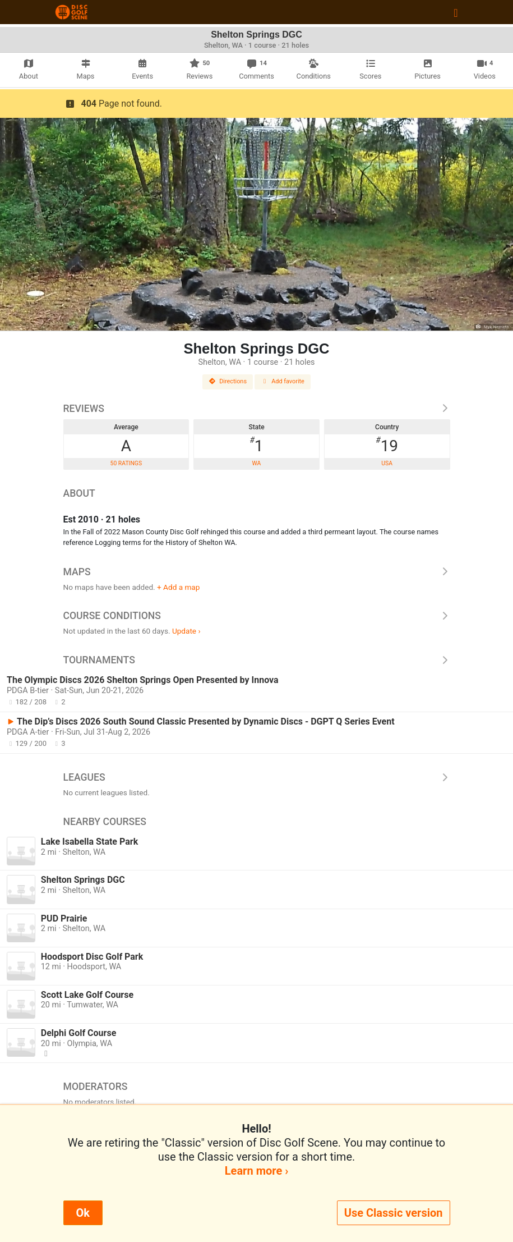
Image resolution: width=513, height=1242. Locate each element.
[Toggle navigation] (455, 12)
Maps (256, 572)
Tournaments (256, 660)
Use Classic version (393, 1213)
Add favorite (282, 381)
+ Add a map (178, 587)
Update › (186, 630)
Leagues (256, 777)
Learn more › (256, 1170)
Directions (228, 381)
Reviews (256, 408)
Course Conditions (256, 615)
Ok (83, 1213)
